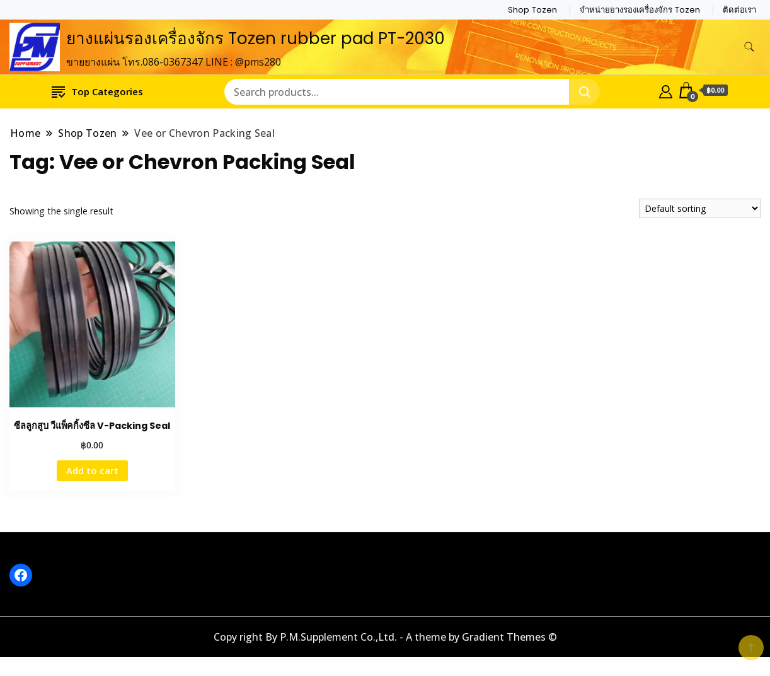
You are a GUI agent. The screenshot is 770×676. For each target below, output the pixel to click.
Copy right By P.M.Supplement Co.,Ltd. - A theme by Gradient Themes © (385, 637)
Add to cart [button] (92, 470)
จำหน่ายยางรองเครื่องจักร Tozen (640, 10)
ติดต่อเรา (739, 10)
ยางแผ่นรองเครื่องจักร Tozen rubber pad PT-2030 (255, 38)
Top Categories (97, 91)
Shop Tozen (532, 10)
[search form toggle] (749, 47)
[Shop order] (700, 208)
